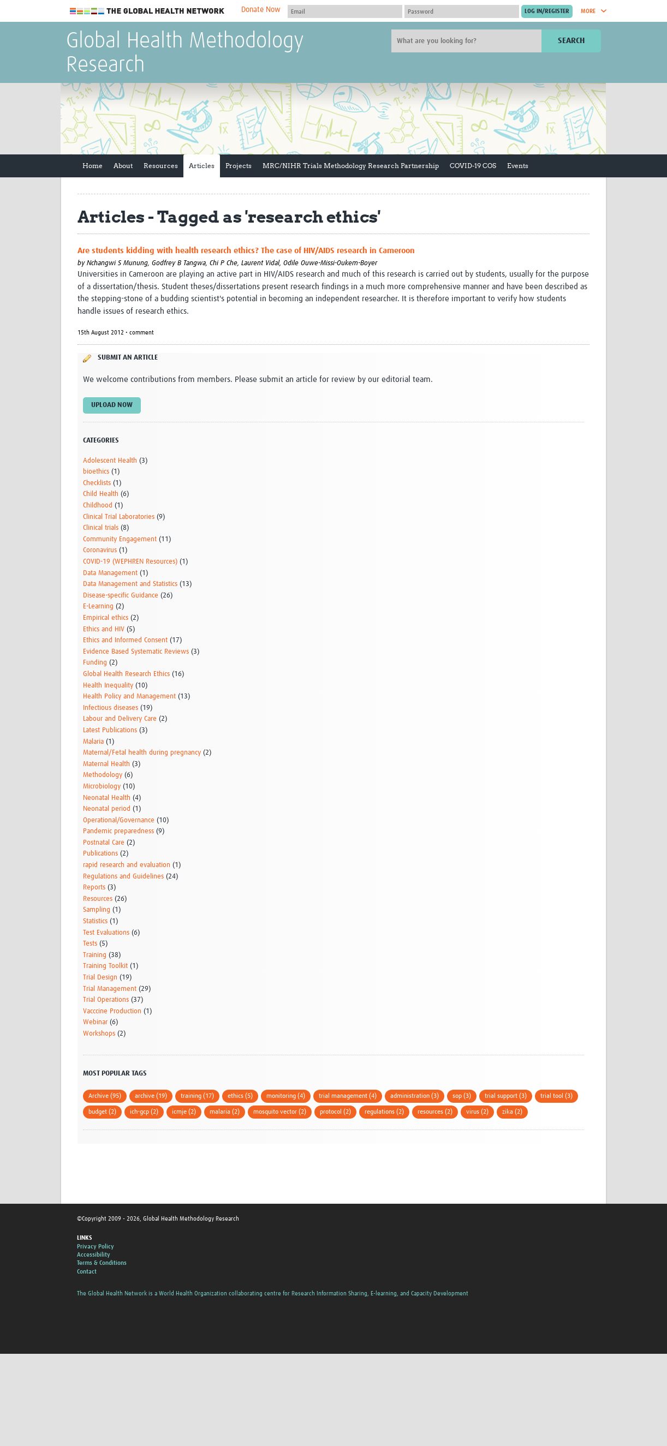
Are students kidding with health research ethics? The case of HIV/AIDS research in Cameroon (246, 251)
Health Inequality (108, 685)
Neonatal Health (106, 798)
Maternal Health (106, 764)
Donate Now (261, 10)
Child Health (100, 494)
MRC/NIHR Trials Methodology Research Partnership (351, 166)
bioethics (96, 471)
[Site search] (467, 40)
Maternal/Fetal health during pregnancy (142, 752)
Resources (161, 166)
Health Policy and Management (129, 696)
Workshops (99, 1033)
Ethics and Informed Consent (125, 640)
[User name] (345, 11)
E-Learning (98, 606)
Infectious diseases (110, 708)
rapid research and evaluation (126, 865)
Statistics (95, 921)
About (123, 166)
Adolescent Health (110, 460)
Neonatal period (106, 808)
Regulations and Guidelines (123, 876)
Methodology (102, 775)
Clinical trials (100, 527)
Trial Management (109, 989)
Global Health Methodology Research (185, 53)
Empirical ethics (105, 618)
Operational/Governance (118, 820)
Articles (202, 166)
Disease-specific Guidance (120, 595)
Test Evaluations (106, 932)
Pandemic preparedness (118, 831)
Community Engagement (120, 539)
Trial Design (100, 977)
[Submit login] (547, 11)
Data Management (110, 573)
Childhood (97, 505)
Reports (94, 887)
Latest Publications (110, 730)
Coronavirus (100, 550)
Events (517, 166)
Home (92, 166)
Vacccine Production (112, 1011)
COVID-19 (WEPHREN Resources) (130, 561)
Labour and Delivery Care (120, 718)
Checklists (97, 483)
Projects (238, 166)
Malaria (93, 741)
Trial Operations (106, 999)
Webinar (95, 1022)
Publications (100, 853)
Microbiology (102, 786)
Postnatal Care (103, 842)
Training (94, 955)
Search (571, 41)
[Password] (461, 11)
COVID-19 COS (473, 166)
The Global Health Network (147, 11)
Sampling (96, 909)
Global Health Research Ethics (126, 674)
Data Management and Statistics (130, 584)
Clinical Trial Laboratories (118, 517)
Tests (90, 943)
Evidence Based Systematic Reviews (136, 651)
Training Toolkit (105, 966)
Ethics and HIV (103, 629)
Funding (95, 662)
